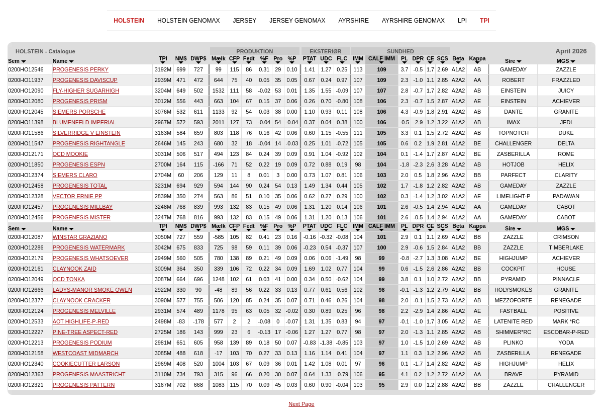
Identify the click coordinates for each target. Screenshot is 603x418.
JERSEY (245, 20)
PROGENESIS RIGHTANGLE (89, 143)
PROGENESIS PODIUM (82, 343)
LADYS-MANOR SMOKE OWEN (92, 290)
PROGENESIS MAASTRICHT (89, 374)
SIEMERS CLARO (75, 175)
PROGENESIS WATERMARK (89, 247)
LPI (462, 20)
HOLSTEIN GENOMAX (188, 20)
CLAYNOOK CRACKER (82, 300)
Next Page (301, 404)
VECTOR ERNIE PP (77, 196)
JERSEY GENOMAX (297, 20)
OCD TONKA (69, 279)
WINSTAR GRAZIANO (80, 237)
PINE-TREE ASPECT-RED (85, 332)
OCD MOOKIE (70, 154)
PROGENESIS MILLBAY (83, 207)
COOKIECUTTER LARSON (86, 364)
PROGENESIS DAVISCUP (85, 80)
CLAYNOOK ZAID (74, 269)
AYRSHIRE (353, 20)
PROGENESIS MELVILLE (84, 311)
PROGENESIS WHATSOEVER (91, 258)
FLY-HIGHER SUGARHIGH (86, 91)
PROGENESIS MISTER (82, 217)
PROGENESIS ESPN (79, 164)
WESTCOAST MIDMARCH (86, 353)
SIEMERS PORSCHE (79, 112)
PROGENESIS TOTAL (80, 186)
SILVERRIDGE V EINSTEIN (87, 133)
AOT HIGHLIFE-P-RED (81, 321)
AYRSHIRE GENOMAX (413, 20)
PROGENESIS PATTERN (84, 385)
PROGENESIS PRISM (80, 101)
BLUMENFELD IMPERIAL (84, 122)
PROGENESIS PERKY (81, 69)
